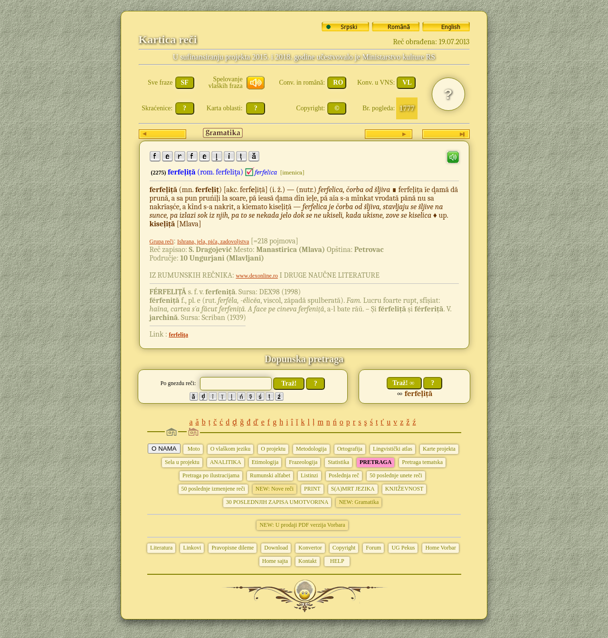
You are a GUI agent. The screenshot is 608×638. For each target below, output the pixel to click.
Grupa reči (162, 241)
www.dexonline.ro (257, 275)
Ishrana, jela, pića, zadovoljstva (213, 241)
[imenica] (292, 172)
